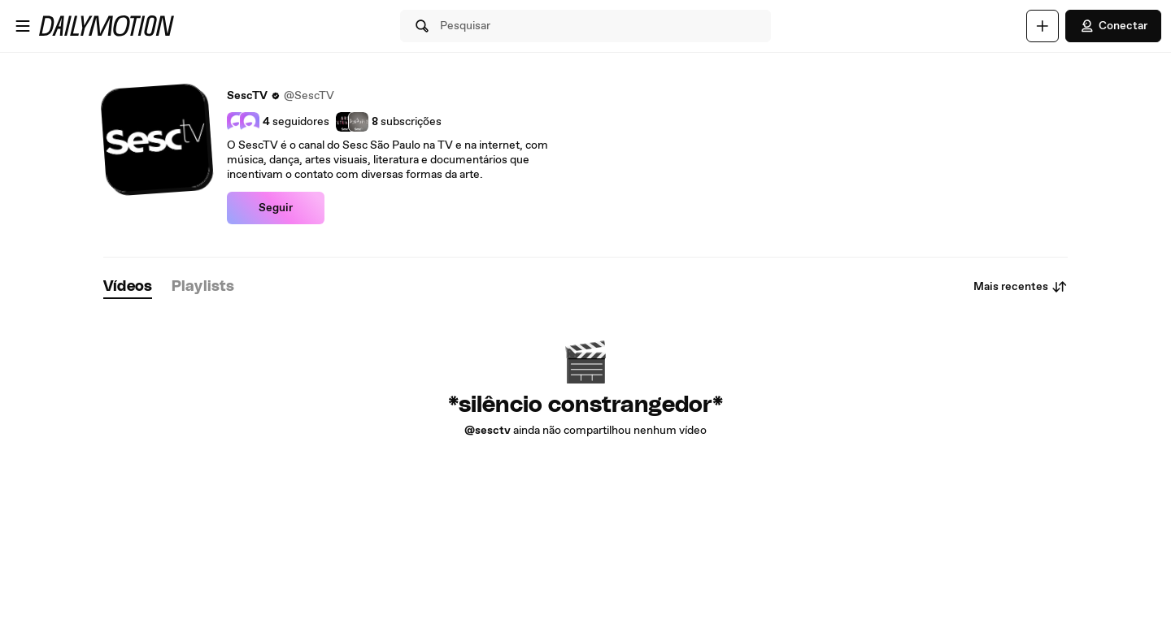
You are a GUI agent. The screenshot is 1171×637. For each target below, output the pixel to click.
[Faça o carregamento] (1042, 26)
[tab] (127, 287)
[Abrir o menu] (23, 26)
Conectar (1113, 26)
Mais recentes (1020, 287)
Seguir (276, 208)
